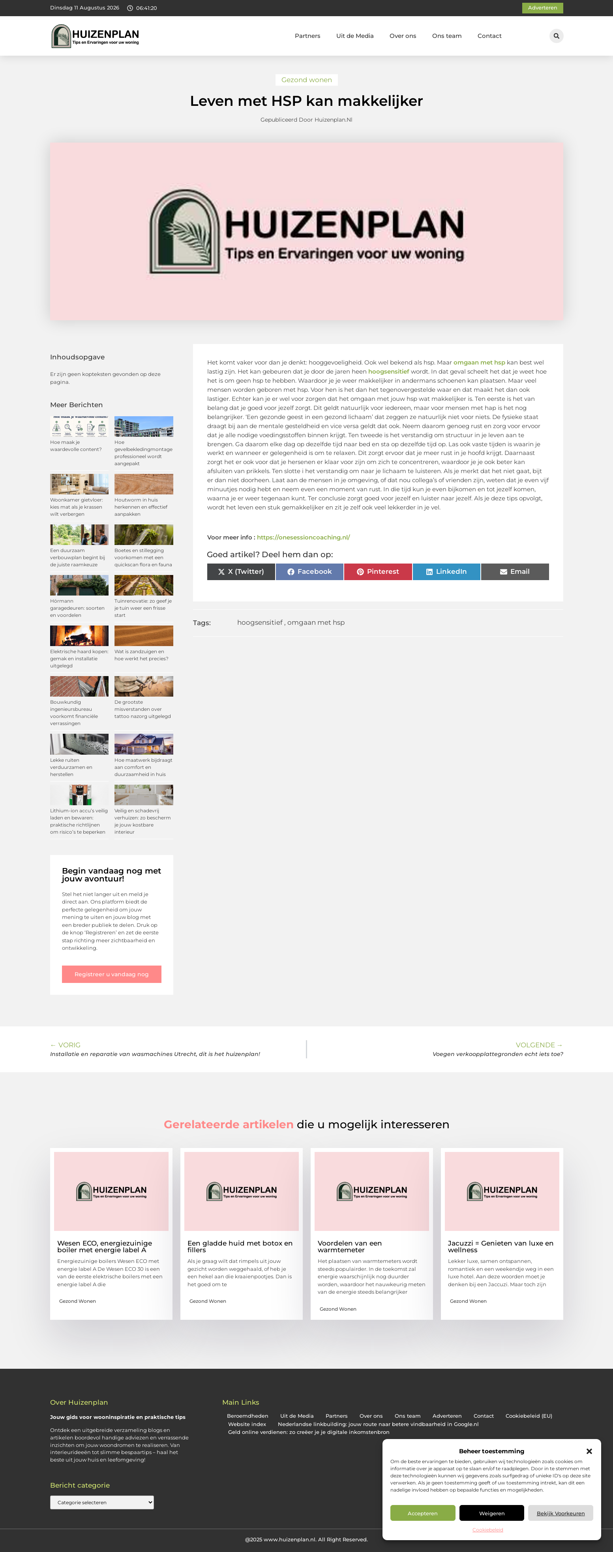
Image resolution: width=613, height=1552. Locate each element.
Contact (490, 35)
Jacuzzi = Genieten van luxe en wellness (501, 1246)
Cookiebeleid (487, 1530)
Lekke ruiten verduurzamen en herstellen (71, 767)
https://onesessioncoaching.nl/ (303, 537)
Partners (308, 35)
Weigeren (492, 1513)
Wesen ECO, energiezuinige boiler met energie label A (104, 1246)
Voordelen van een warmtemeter (350, 1246)
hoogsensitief (388, 371)
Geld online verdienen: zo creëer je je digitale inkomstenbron (309, 1432)
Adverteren (447, 1416)
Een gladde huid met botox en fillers (240, 1246)
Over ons (403, 35)
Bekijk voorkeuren (561, 1513)
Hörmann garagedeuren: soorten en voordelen (77, 608)
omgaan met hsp (479, 362)
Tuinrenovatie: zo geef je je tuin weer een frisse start (143, 608)
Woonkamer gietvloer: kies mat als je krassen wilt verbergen (76, 507)
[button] (589, 1451)
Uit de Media (355, 35)
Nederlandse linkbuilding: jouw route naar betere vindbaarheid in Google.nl (378, 1424)
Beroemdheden (247, 1416)
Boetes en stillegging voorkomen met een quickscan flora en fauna (143, 557)
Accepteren (423, 1513)
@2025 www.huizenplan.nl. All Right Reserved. (306, 1539)
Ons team (447, 35)
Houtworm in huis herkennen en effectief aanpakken (140, 507)
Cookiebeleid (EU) (529, 1416)
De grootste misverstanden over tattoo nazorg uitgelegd (142, 709)
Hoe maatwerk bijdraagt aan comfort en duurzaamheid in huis (143, 767)
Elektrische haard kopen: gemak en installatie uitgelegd (79, 658)
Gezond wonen (306, 80)
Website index (247, 1424)
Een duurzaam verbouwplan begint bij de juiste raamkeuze (77, 557)
